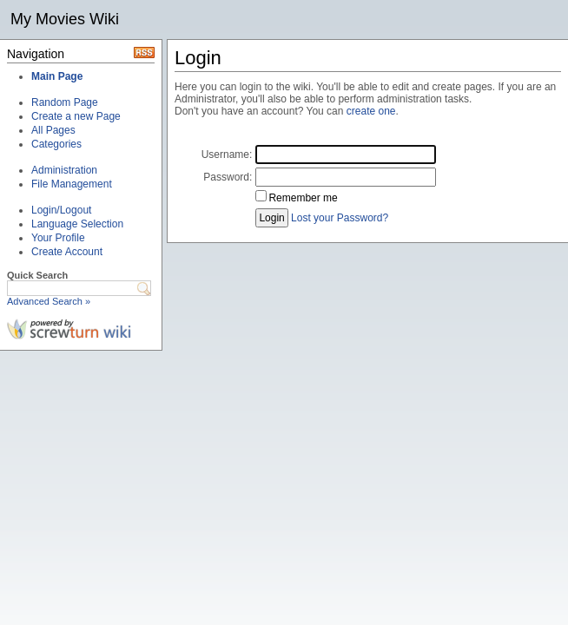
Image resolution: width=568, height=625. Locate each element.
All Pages (53, 130)
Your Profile (58, 238)
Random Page (64, 102)
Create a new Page (76, 116)
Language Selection (77, 224)
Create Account (66, 252)
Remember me (302, 198)
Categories (56, 144)
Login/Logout (61, 210)
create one (371, 111)
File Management (71, 184)
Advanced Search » (48, 301)
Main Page (57, 76)
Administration (64, 170)
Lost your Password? (339, 218)
